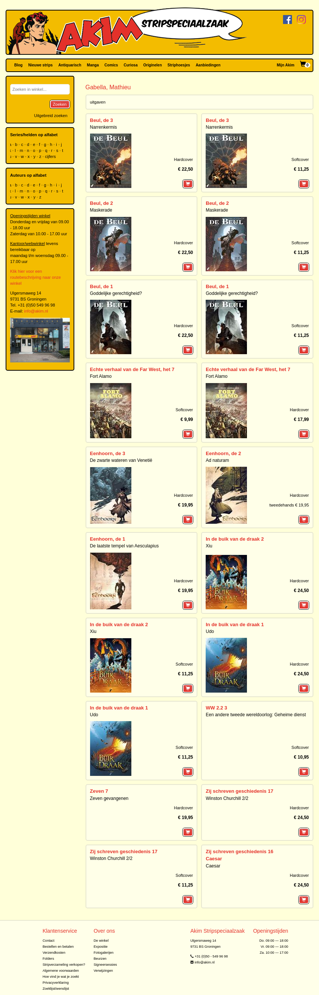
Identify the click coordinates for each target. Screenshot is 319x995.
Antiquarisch (69, 65)
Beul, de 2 (101, 203)
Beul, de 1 (101, 286)
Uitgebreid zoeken (51, 115)
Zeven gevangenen (109, 798)
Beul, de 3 (101, 120)
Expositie (100, 946)
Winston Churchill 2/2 (227, 798)
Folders (48, 958)
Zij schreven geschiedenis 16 (239, 851)
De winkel (100, 940)
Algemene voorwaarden (60, 970)
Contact (48, 940)
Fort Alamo (101, 376)
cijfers (51, 156)
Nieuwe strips (40, 65)
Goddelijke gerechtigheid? (116, 293)
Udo (210, 631)
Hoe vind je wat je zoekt (60, 976)
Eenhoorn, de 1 (107, 539)
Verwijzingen (103, 970)
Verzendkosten (53, 952)
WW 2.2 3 (216, 708)
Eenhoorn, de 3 (107, 453)
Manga (93, 65)
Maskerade (101, 210)
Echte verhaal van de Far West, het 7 (132, 369)
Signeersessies (105, 964)
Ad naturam (217, 460)
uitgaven (98, 102)
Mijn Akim (286, 65)
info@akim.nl (36, 311)
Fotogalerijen (103, 952)
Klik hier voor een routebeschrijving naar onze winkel (35, 277)
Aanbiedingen (208, 65)
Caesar (214, 858)
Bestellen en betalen (58, 946)
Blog (18, 65)
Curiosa (130, 65)
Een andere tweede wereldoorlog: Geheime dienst (256, 714)
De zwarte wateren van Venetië (121, 460)
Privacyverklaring (55, 982)
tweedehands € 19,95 (289, 505)
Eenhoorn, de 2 (223, 453)
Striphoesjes (178, 65)
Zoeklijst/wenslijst (55, 988)
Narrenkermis (103, 127)
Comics (111, 65)
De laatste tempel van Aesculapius (124, 546)
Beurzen (99, 958)
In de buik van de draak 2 (235, 539)
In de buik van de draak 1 (235, 624)
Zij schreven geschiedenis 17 (239, 791)
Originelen (152, 65)
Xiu (209, 546)
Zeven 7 (99, 791)
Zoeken (60, 104)
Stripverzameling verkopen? (63, 964)
